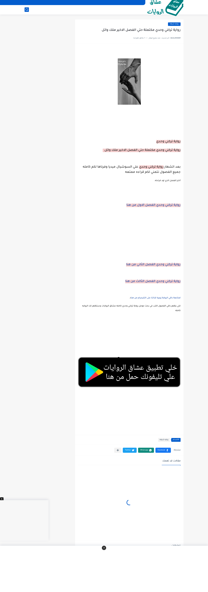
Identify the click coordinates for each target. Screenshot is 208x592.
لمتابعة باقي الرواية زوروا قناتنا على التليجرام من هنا (156, 298)
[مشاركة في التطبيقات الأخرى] (117, 450)
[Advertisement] (129, 238)
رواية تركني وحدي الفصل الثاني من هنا (153, 265)
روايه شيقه (174, 24)
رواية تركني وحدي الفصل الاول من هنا (153, 205)
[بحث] (27, 9)
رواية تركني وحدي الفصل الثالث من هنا (153, 281)
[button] (163, 450)
